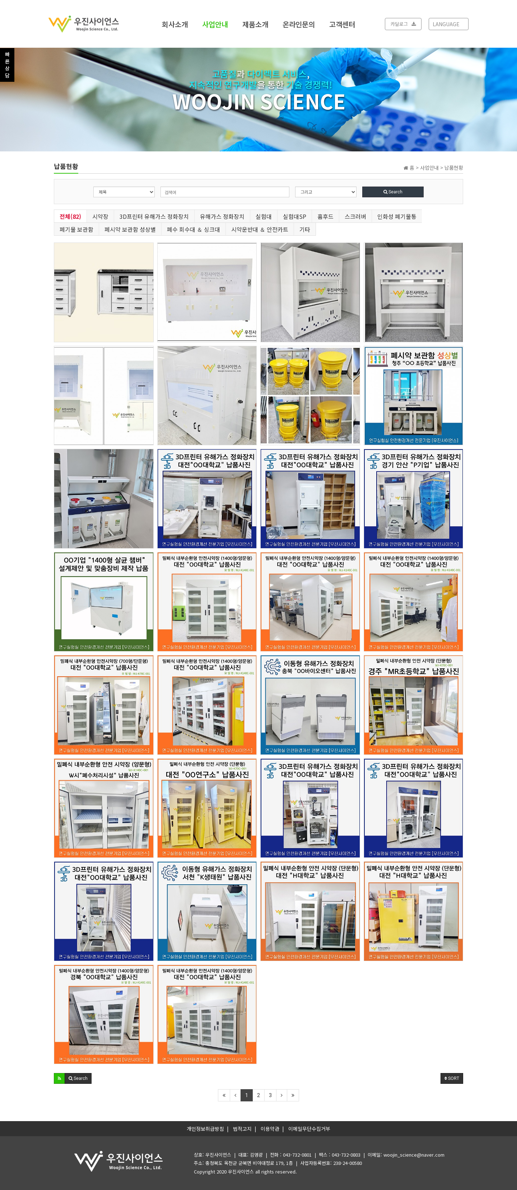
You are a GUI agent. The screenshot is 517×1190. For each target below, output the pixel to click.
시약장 (100, 216)
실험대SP (294, 216)
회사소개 (175, 24)
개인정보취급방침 (205, 1128)
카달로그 (403, 23)
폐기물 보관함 (76, 229)
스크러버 (355, 216)
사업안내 (215, 24)
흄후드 (325, 216)
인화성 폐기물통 (396, 216)
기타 (304, 229)
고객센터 (342, 24)
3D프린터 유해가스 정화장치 (154, 216)
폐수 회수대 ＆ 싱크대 (193, 229)
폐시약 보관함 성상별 (130, 229)
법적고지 (242, 1128)
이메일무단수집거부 (309, 1128)
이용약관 (270, 1128)
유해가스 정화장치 (222, 216)
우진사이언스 (241, 1171)
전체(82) (70, 216)
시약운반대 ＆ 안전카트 (259, 229)
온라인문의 (299, 24)
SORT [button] (451, 1078)
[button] (59, 1078)
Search (392, 191)
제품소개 (255, 24)
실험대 (264, 216)
